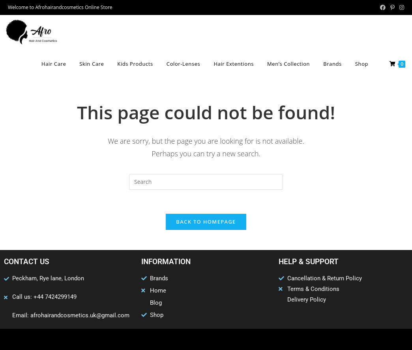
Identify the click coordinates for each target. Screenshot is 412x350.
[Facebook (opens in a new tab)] (383, 7)
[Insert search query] (206, 182)
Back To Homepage (206, 221)
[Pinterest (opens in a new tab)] (392, 7)
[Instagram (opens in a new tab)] (400, 7)
